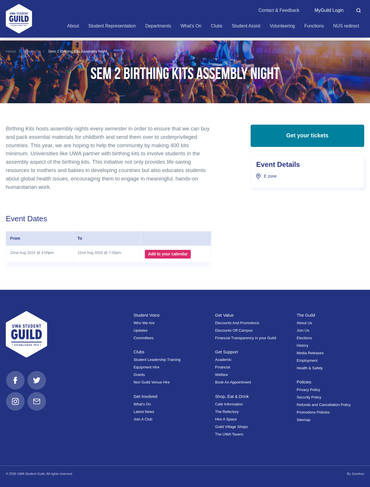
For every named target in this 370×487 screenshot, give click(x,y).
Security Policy (309, 397)
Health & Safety (310, 368)
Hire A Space (226, 419)
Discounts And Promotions (237, 323)
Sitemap (303, 420)
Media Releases (310, 353)
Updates (140, 330)
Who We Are (144, 323)
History (302, 345)
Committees (143, 338)
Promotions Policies (313, 412)
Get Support (226, 352)
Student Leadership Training (157, 359)
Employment (307, 360)
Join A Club (143, 419)
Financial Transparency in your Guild (245, 338)
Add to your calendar (168, 254)
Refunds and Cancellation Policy (324, 405)
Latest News (144, 411)
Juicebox (358, 473)
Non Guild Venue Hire (152, 382)
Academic (223, 359)
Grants (139, 374)
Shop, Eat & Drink (232, 396)
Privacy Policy (308, 390)
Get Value (224, 315)
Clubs (139, 352)
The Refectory (227, 411)
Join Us (303, 330)
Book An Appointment (233, 382)
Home (11, 51)
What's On (32, 51)
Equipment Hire (147, 367)
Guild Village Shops (231, 427)
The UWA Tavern (229, 434)
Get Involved (146, 396)
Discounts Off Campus (234, 330)
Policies (304, 382)
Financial (222, 367)
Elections (304, 338)
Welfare (221, 374)
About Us (304, 323)
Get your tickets (307, 136)
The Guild (306, 315)
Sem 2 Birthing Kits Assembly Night (77, 51)
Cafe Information (229, 404)
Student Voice (147, 315)
